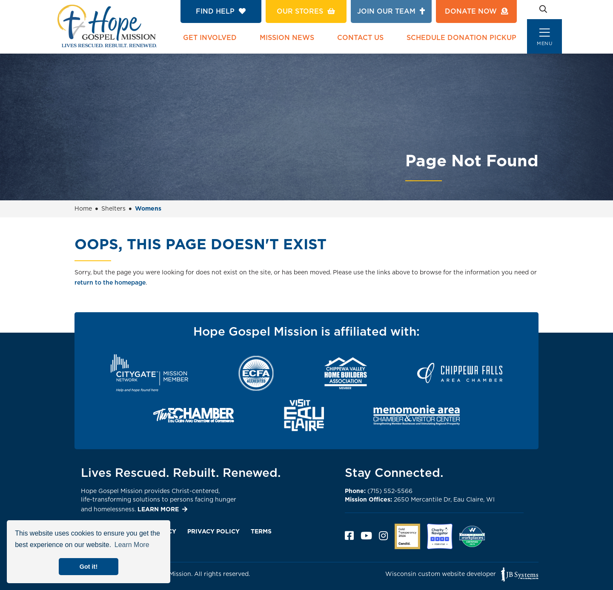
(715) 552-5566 (378, 491)
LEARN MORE (158, 510)
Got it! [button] (88, 566)
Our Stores (306, 11)
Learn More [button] (132, 544)
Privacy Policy (213, 532)
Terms (261, 532)
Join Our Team (391, 11)
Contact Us (360, 37)
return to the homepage (110, 283)
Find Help (221, 11)
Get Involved (210, 37)
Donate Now (476, 11)
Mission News (287, 37)
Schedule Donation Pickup (461, 37)
